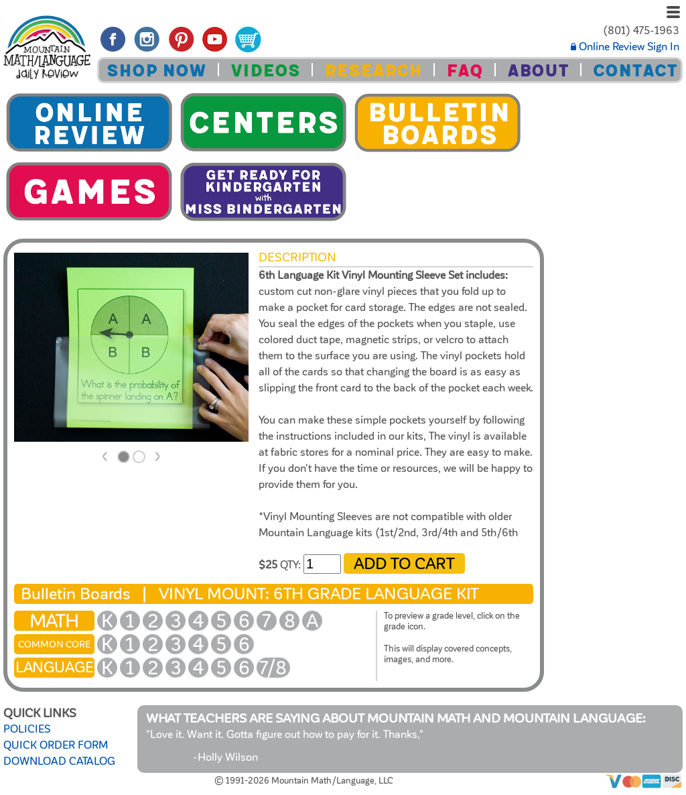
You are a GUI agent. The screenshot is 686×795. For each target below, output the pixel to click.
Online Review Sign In (625, 47)
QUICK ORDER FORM (55, 745)
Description (297, 257)
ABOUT (538, 71)
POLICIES (26, 729)
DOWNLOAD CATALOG (59, 761)
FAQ (464, 71)
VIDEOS (265, 71)
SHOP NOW (156, 71)
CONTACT (635, 71)
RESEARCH (373, 71)
